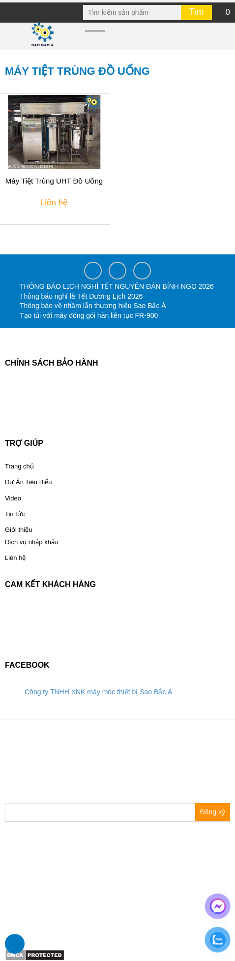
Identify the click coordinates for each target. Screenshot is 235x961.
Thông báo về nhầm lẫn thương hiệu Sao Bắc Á (93, 306)
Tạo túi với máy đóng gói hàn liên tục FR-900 (89, 315)
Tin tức (15, 514)
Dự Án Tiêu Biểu (28, 482)
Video (13, 498)
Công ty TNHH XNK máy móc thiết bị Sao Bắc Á (99, 692)
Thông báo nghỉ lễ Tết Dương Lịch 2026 (81, 296)
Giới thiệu (18, 529)
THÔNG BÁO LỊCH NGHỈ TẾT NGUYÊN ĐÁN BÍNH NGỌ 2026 (117, 286)
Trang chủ (19, 466)
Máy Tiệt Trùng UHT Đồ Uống (54, 181)
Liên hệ (15, 557)
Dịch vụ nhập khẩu (31, 542)
